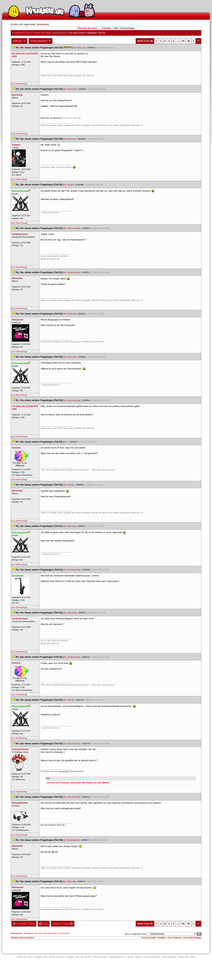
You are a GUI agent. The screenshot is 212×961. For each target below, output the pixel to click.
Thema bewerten (40, 41)
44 (183, 41)
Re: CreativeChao (72, 272)
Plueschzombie (63, 933)
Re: (65, 442)
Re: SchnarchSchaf (72, 797)
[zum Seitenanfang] (19, 84)
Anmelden (42, 24)
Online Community (151, 957)
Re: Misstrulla (69, 139)
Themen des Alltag (42, 33)
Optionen (19, 41)
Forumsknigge (127, 28)
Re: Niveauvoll (79, 48)
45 (188, 41)
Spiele (130, 957)
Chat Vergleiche (169, 957)
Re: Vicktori (68, 185)
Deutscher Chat (25, 957)
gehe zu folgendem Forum (135, 934)
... (178, 41)
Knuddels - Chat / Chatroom (169, 938)
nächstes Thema (62, 923)
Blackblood (28, 933)
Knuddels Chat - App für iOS (78, 957)
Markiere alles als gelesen (23, 938)
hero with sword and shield (45, 933)
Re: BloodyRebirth (71, 840)
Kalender (106, 28)
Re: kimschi (68, 485)
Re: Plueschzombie (72, 228)
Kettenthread (60, 33)
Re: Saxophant (70, 613)
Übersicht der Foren (87, 28)
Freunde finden (100, 957)
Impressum (183, 957)
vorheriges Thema (24, 923)
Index (43, 923)
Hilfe (116, 28)
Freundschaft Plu (117, 957)
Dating (138, 957)
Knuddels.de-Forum (21, 33)
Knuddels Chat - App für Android (48, 957)
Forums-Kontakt (148, 938)
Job (192, 957)
